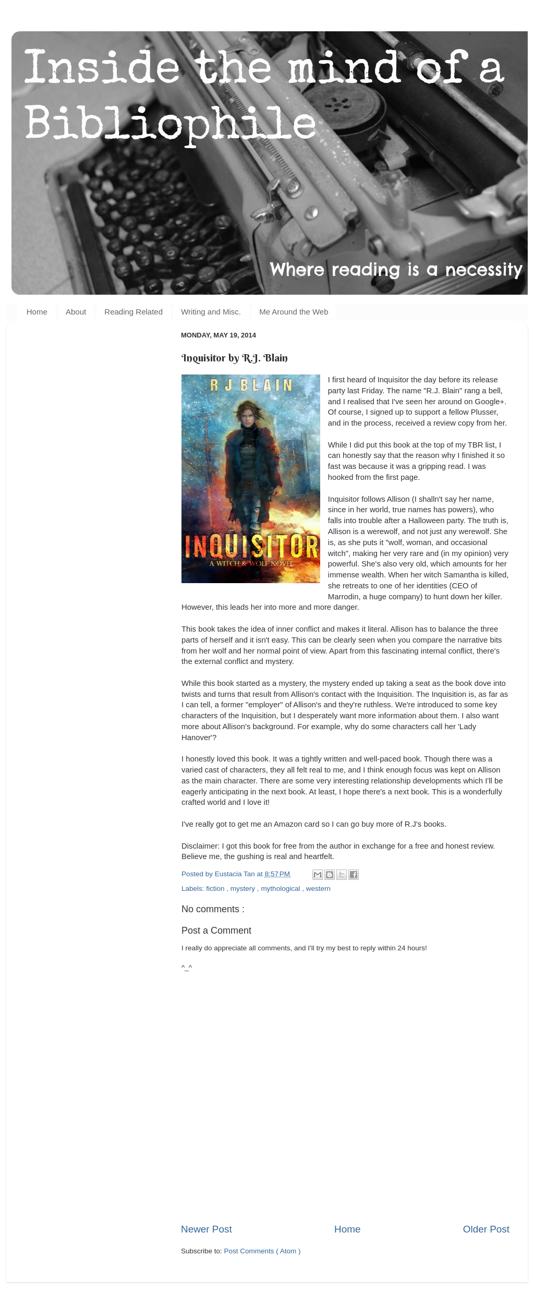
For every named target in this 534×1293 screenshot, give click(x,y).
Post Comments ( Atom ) (262, 1251)
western (318, 888)
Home (37, 311)
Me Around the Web (293, 311)
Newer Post (206, 1229)
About (76, 311)
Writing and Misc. (211, 311)
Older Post (486, 1229)
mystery (243, 888)
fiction (216, 888)
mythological (281, 888)
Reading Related (133, 311)
